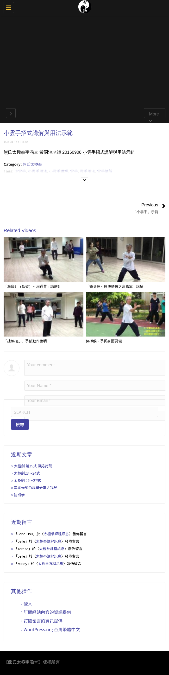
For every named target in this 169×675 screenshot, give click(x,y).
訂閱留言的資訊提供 (43, 621)
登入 (28, 603)
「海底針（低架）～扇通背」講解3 (32, 286)
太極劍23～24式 (27, 473)
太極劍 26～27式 (27, 480)
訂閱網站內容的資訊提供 (47, 612)
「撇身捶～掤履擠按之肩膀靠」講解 (115, 286)
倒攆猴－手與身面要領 (104, 341)
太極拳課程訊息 (56, 533)
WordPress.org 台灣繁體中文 (52, 629)
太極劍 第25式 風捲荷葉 (33, 465)
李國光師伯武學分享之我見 (35, 487)
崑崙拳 (19, 494)
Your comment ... (94, 368)
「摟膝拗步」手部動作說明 (25, 341)
